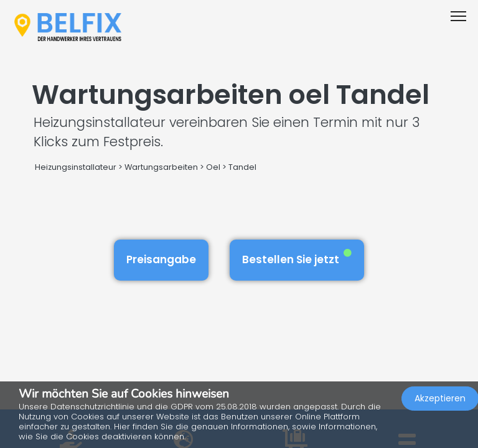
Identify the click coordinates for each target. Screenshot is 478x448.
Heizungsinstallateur (75, 167)
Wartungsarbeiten (161, 167)
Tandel (242, 167)
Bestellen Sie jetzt (297, 258)
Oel (213, 167)
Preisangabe (161, 259)
